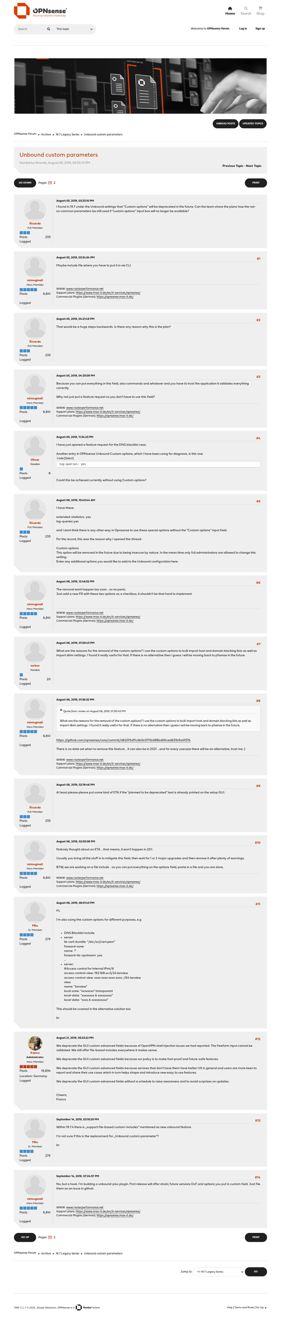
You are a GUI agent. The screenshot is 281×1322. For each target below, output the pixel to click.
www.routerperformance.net (84, 288)
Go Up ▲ (261, 1307)
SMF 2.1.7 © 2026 (24, 1307)
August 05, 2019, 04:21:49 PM (75, 319)
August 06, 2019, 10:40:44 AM (75, 500)
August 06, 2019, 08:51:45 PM (75, 903)
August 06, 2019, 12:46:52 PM (75, 581)
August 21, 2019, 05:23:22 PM (75, 1038)
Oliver (35, 460)
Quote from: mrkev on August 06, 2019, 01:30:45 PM (94, 711)
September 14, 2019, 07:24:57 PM (77, 1176)
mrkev (35, 666)
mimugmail (35, 280)
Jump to (186, 1271)
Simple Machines (46, 1307)
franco (35, 1053)
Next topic (253, 166)
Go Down (25, 183)
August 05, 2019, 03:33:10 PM (75, 200)
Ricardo (35, 223)
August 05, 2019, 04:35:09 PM (75, 375)
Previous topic (232, 166)
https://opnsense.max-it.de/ (115, 296)
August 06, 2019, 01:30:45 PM (75, 643)
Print (256, 183)
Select (69, 458)
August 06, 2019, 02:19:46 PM (75, 784)
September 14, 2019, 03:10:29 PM (77, 1119)
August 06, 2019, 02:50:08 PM (75, 841)
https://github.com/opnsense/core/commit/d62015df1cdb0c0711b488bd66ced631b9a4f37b (123, 740)
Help (229, 1307)
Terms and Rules (244, 1307)
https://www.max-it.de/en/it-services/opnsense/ (108, 292)
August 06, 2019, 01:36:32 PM (75, 699)
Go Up (25, 1237)
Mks (35, 926)
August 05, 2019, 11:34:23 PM (74, 437)
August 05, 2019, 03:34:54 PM (75, 257)
